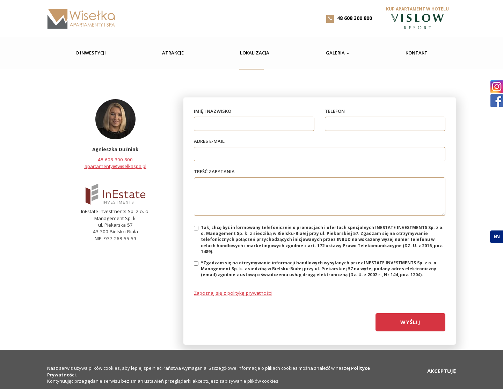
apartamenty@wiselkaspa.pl (115, 166)
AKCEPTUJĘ (441, 370)
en (497, 236)
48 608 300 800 (354, 18)
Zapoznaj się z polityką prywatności (233, 293)
